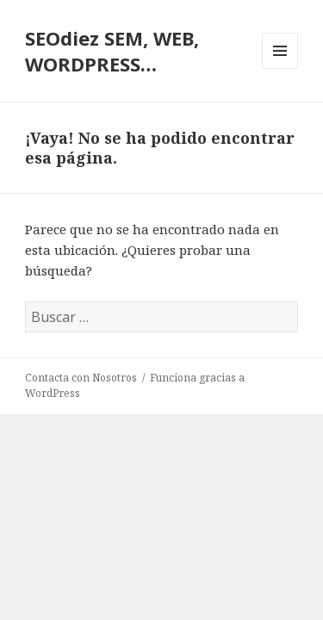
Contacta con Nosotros (81, 377)
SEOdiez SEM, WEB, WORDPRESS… (112, 51)
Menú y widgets (280, 68)
